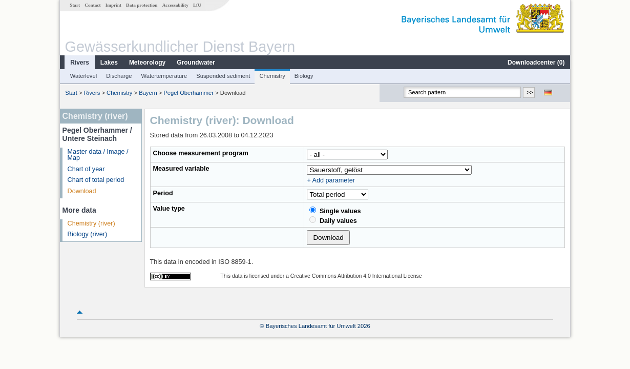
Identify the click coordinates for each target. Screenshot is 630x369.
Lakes (109, 62)
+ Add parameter (330, 180)
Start (75, 5)
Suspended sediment (223, 76)
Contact (92, 5)
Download (82, 191)
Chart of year (86, 169)
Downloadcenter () (536, 62)
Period (163, 193)
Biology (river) (88, 234)
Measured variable (181, 168)
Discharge (119, 76)
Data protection (141, 5)
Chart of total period (96, 179)
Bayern (148, 93)
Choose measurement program (200, 153)
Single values (335, 211)
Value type (169, 208)
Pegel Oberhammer (188, 93)
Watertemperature (164, 76)
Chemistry (272, 76)
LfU (197, 5)
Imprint (113, 5)
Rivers (79, 62)
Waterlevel (83, 76)
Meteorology (147, 62)
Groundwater (196, 62)
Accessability (175, 5)
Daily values (332, 220)
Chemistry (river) (91, 223)
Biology (304, 76)
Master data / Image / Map (98, 155)
